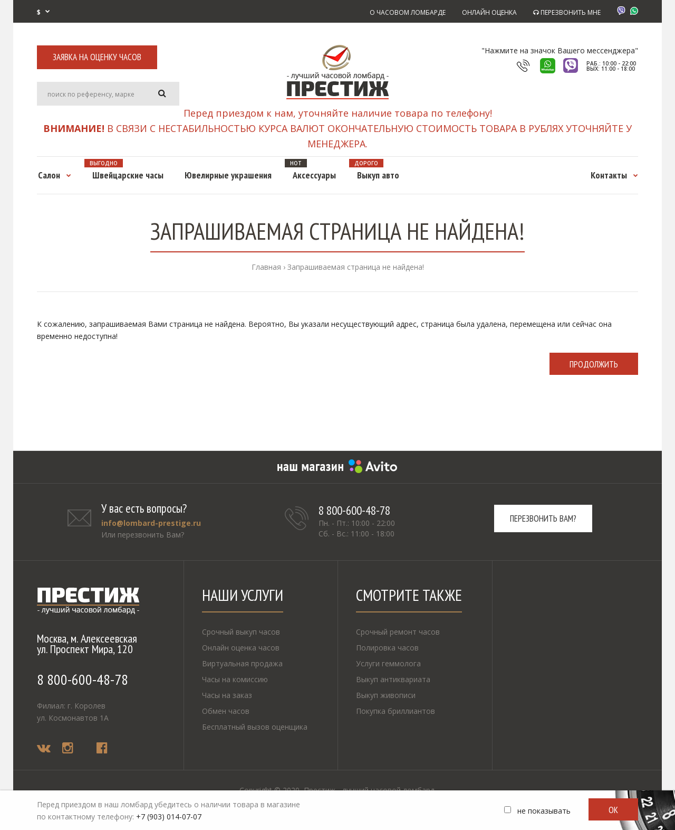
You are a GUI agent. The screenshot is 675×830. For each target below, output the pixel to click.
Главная (266, 267)
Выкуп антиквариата (393, 679)
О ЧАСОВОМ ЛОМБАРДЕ (408, 12)
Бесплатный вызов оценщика (254, 727)
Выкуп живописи (386, 695)
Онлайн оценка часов (240, 648)
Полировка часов (387, 648)
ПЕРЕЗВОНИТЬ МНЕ (567, 12)
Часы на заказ (227, 695)
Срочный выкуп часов (241, 632)
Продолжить (594, 364)
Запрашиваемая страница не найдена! (355, 267)
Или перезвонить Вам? (142, 535)
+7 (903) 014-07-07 (168, 817)
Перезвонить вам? (543, 518)
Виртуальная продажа (242, 663)
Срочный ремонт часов (398, 632)
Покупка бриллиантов (395, 711)
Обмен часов (225, 711)
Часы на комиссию (235, 679)
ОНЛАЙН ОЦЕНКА (489, 12)
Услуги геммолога (388, 663)
